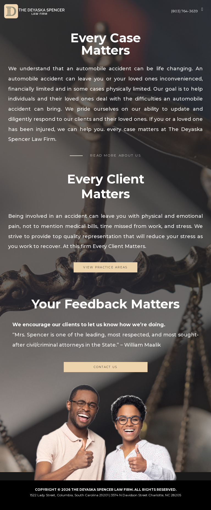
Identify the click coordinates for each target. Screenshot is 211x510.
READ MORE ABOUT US (115, 155)
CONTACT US (106, 367)
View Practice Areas (105, 267)
